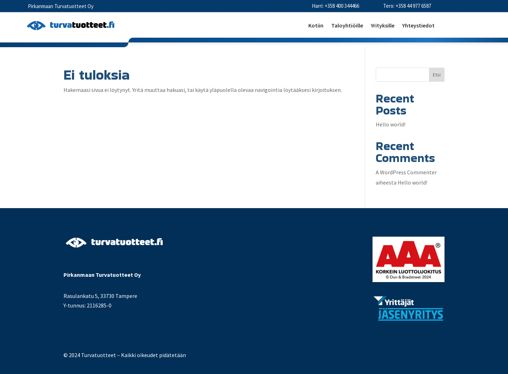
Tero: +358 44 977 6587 (407, 5)
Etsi (437, 74)
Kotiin (315, 26)
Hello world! (390, 124)
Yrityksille (382, 26)
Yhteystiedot (418, 26)
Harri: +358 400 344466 (335, 5)
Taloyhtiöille (347, 26)
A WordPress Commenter (406, 172)
